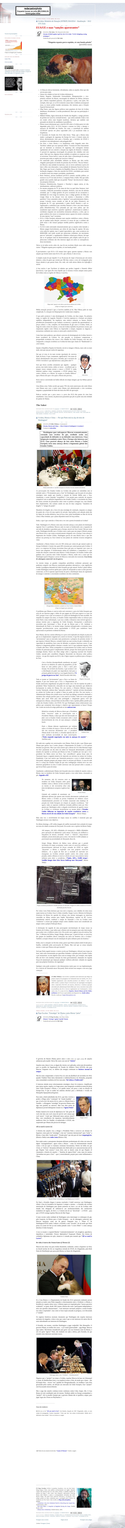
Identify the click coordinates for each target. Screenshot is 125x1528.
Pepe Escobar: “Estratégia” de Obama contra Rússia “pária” (59, 1013)
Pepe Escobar (40, 1516)
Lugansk (83, 411)
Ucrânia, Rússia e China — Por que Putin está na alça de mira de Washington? (61, 419)
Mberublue (39, 1006)
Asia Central (49, 1004)
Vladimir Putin (51, 1007)
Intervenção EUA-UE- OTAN (71, 411)
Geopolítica (82, 1004)
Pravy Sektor (54, 412)
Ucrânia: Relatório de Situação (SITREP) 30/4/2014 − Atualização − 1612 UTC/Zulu (64, 22)
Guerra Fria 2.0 (59, 1514)
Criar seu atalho (8, 62)
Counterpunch (72, 1004)
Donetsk (59, 411)
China (65, 1004)
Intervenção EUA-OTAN (72, 1514)
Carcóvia (48, 411)
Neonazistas (40, 412)
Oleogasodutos (58, 1006)
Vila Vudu (52, 413)
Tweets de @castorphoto (11, 33)
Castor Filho (7, 58)
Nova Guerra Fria (85, 1514)
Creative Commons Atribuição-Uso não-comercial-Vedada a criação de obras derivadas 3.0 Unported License (18, 71)
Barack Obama (58, 1004)
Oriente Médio (68, 1006)
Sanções (52, 1516)
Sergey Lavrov (60, 1516)
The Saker (76, 412)
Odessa (47, 412)
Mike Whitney (48, 1006)
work (8, 70)
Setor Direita (68, 412)
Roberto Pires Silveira (80, 1006)
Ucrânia (45, 413)
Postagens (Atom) (45, 1523)
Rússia (61, 412)
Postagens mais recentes (42, 1519)
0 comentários (64, 408)
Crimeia (53, 411)
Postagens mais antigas (86, 1519)
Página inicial (64, 1519)
